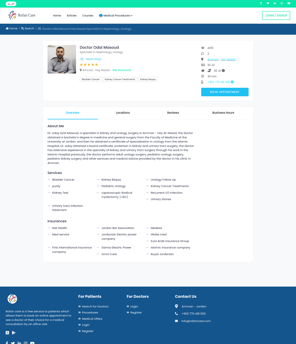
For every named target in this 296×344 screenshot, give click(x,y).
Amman (213, 59)
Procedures (90, 312)
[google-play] (14, 333)
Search (27, 28)
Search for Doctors (95, 306)
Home (57, 15)
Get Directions (121, 70)
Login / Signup (276, 15)
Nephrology (93, 59)
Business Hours (223, 113)
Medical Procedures (116, 16)
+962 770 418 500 (221, 82)
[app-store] (7, 333)
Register (87, 331)
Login (86, 325)
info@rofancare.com (196, 321)
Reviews (173, 113)
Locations (123, 113)
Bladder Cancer (91, 79)
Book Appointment (224, 92)
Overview (72, 113)
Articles (72, 15)
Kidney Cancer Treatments (120, 79)
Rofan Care (21, 15)
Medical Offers (92, 319)
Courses (87, 15)
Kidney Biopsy (148, 79)
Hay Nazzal (228, 59)
